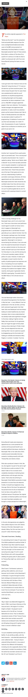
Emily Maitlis (8, 22)
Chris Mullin (6, 20)
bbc (14, 22)
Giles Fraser (14, 20)
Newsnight (20, 22)
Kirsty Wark (21, 20)
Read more (11, 681)
